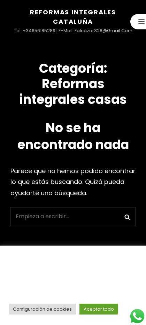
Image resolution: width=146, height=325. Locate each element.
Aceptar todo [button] (99, 309)
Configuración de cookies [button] (42, 309)
